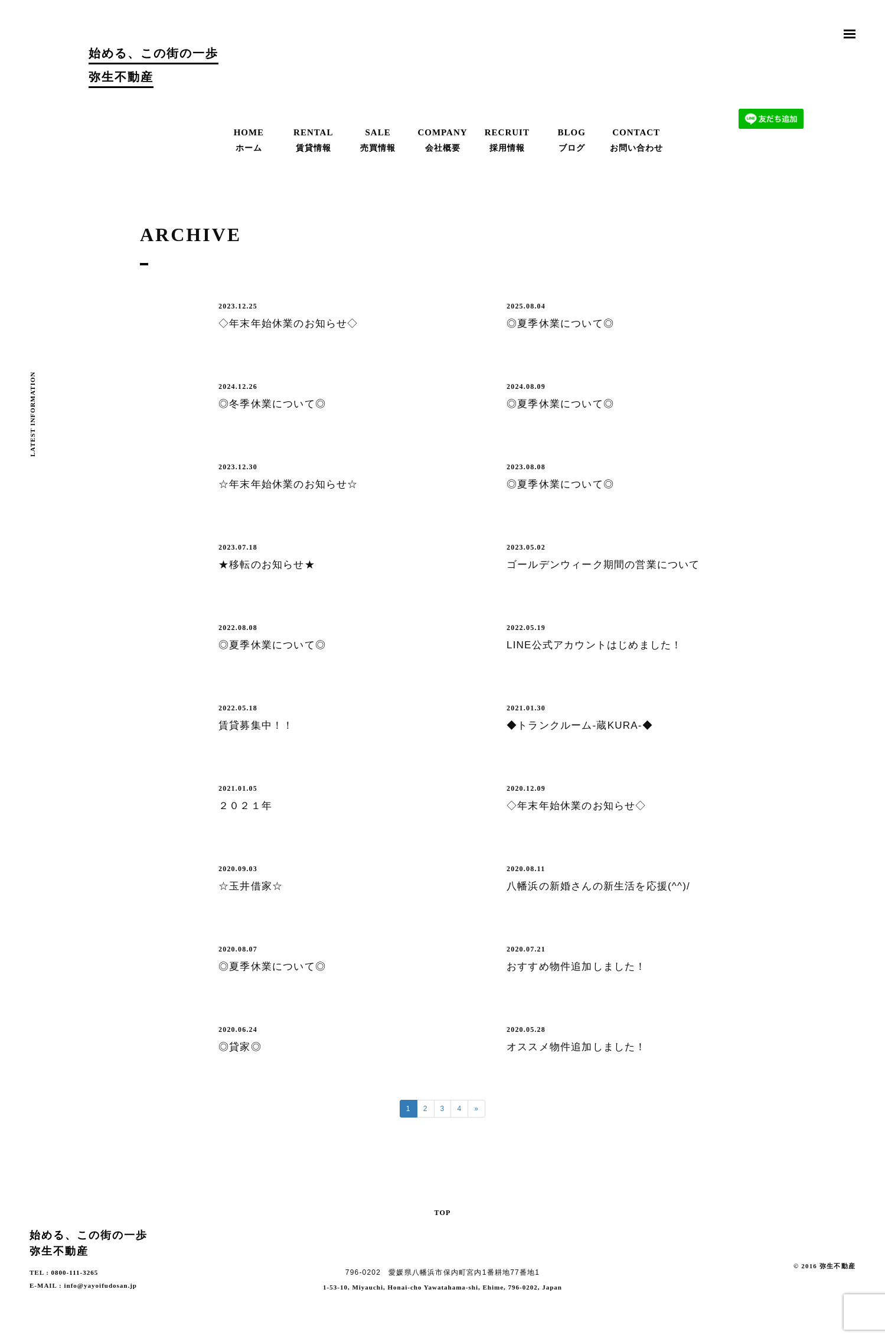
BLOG (571, 141)
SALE (378, 141)
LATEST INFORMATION (32, 414)
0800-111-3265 (75, 1272)
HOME (248, 141)
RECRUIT (507, 141)
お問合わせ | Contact (771, 67)
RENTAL (313, 141)
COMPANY (442, 141)
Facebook (849, 1284)
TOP (442, 1212)
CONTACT (636, 141)
